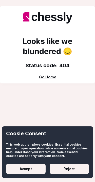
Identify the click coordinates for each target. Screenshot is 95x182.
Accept (26, 169)
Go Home (47, 77)
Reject (69, 169)
